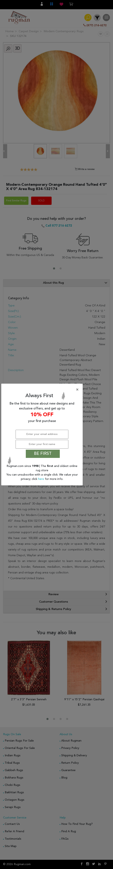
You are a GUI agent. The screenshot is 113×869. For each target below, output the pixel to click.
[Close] (43, 390)
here (41, 479)
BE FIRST (43, 454)
